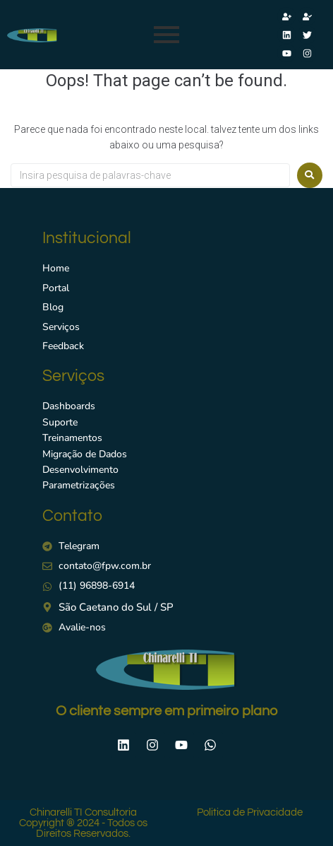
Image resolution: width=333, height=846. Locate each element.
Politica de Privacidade (250, 812)
